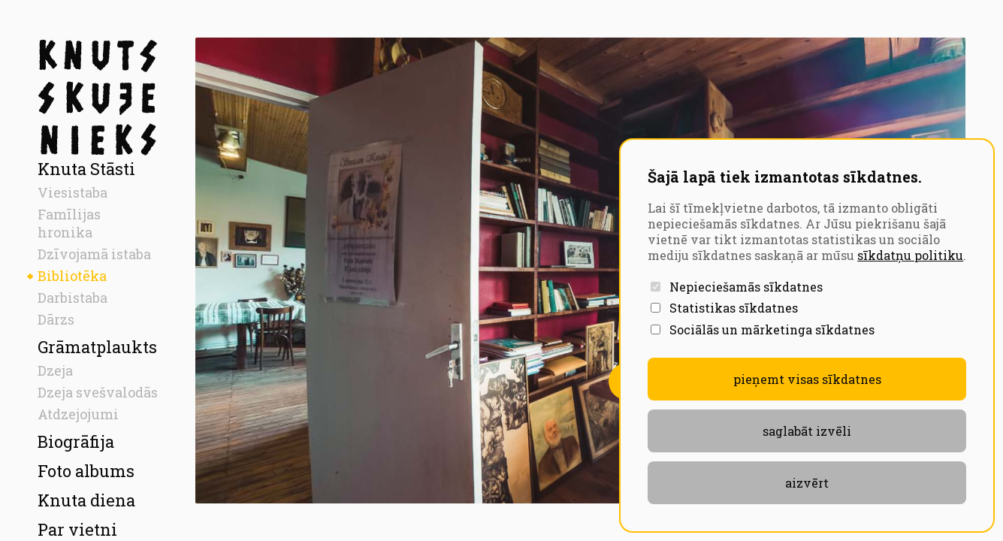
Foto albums (86, 471)
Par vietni (77, 529)
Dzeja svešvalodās (98, 392)
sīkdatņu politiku (910, 255)
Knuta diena (86, 500)
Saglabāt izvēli (807, 431)
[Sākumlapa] (98, 98)
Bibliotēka (72, 276)
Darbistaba (72, 298)
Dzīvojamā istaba (94, 254)
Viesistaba (72, 192)
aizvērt (807, 483)
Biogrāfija (76, 441)
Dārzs (56, 319)
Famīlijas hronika (69, 223)
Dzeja (55, 370)
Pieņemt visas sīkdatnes (807, 379)
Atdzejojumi (78, 414)
